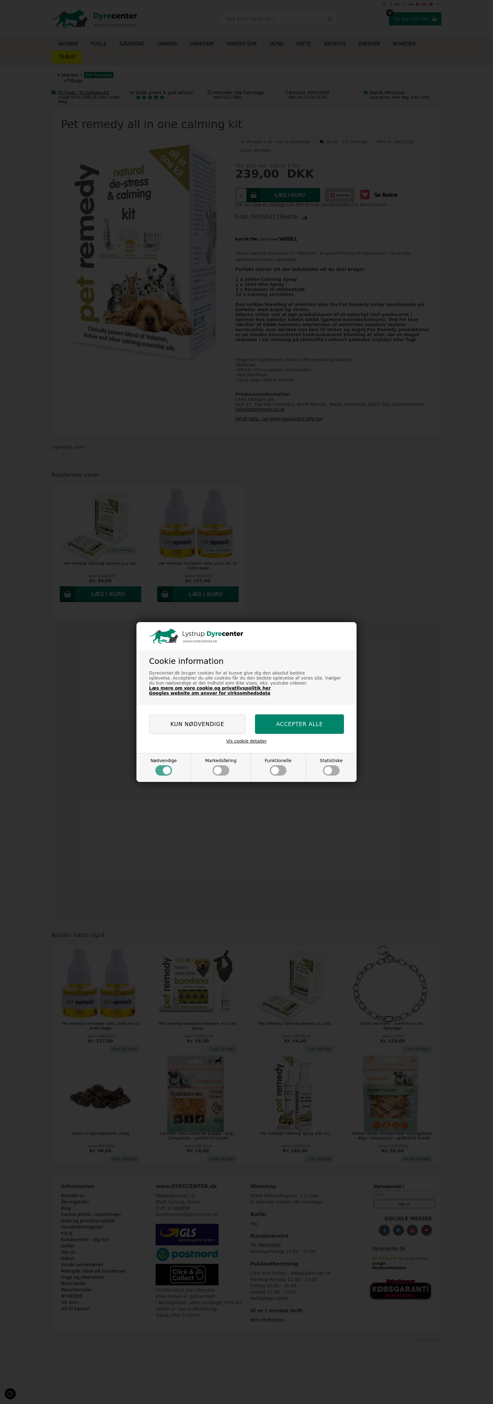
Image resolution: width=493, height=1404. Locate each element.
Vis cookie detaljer (246, 741)
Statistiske (331, 767)
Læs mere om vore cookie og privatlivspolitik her (210, 688)
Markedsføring (220, 767)
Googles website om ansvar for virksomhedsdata (209, 693)
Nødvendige (163, 767)
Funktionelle (278, 767)
